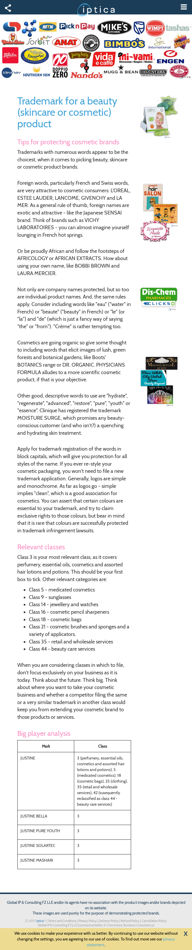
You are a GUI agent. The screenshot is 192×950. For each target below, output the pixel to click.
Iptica (40, 921)
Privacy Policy (88, 921)
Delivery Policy (109, 921)
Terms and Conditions (62, 921)
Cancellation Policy (154, 921)
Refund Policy (130, 921)
